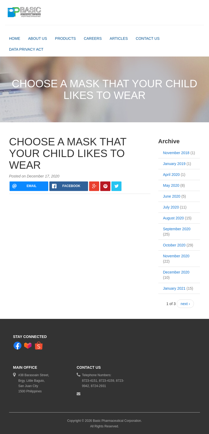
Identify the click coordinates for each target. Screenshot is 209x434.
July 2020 (171, 207)
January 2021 (174, 288)
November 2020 (176, 256)
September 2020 (177, 229)
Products (65, 38)
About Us (37, 38)
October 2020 (174, 245)
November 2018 (176, 153)
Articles (119, 38)
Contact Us (148, 38)
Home (14, 38)
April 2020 (171, 174)
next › (185, 304)
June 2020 (171, 196)
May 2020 (171, 185)
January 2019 (174, 164)
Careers (93, 38)
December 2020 (176, 272)
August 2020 (173, 218)
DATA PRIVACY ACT (26, 49)
